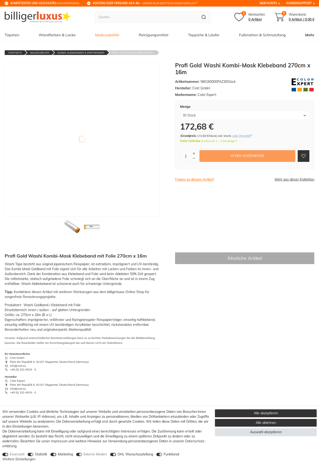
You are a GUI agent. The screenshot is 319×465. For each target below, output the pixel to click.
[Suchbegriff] (146, 17)
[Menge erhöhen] (193, 153)
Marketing (65, 454)
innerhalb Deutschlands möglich (145, 3)
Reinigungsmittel (153, 35)
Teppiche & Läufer (204, 35)
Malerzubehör (107, 35)
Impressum (59, 441)
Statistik (41, 454)
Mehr (309, 35)
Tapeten (12, 35)
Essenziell (17, 454)
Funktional (171, 454)
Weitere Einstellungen (18, 459)
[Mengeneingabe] (185, 156)
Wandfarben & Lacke (57, 35)
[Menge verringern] (193, 158)
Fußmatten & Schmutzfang (262, 35)
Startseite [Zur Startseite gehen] (15, 52)
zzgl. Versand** (242, 136)
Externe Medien (95, 454)
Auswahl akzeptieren (266, 432)
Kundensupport (299, 3)
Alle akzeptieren (266, 413)
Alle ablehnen (266, 423)
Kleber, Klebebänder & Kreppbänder (80, 52)
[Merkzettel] (249, 17)
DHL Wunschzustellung (135, 454)
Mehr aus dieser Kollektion (294, 179)
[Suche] (204, 17)
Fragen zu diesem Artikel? (194, 179)
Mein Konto (268, 3)
